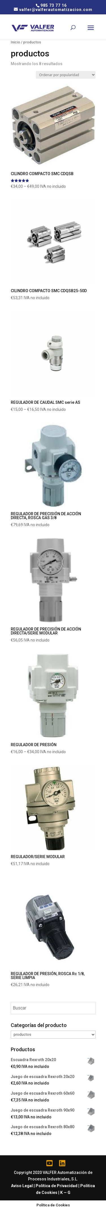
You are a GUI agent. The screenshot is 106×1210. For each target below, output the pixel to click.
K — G (65, 1192)
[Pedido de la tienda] (66, 75)
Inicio (15, 42)
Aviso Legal (22, 1185)
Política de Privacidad (56, 1185)
